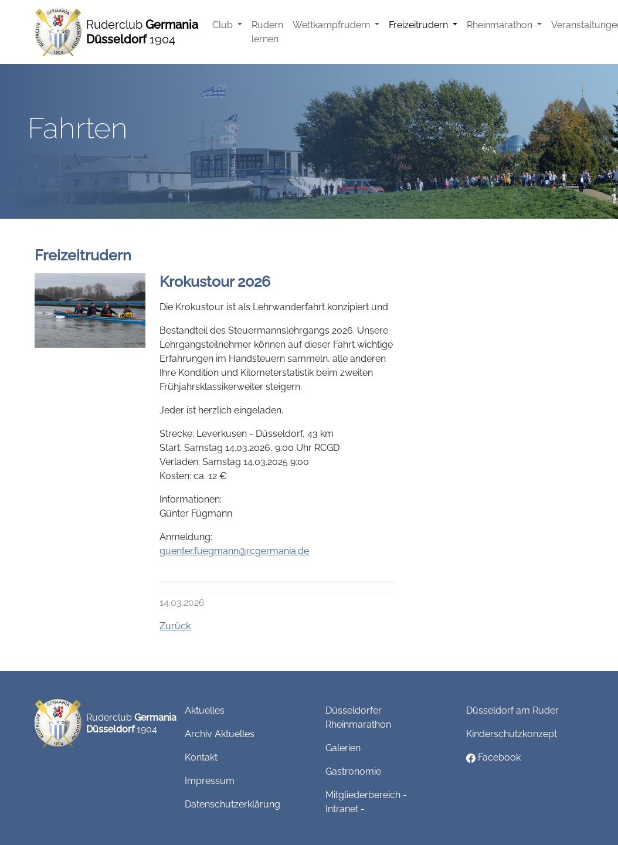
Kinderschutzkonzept (511, 733)
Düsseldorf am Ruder (512, 710)
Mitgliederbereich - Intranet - (366, 802)
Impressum (210, 780)
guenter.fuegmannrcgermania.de (234, 550)
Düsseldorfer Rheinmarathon (358, 717)
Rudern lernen (267, 32)
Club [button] (223, 24)
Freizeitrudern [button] (419, 24)
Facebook (493, 757)
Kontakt (201, 757)
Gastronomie (353, 771)
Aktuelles (205, 710)
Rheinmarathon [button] (501, 24)
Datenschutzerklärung (232, 804)
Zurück (175, 626)
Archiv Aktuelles (219, 733)
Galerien (343, 748)
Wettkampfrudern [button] (332, 24)
